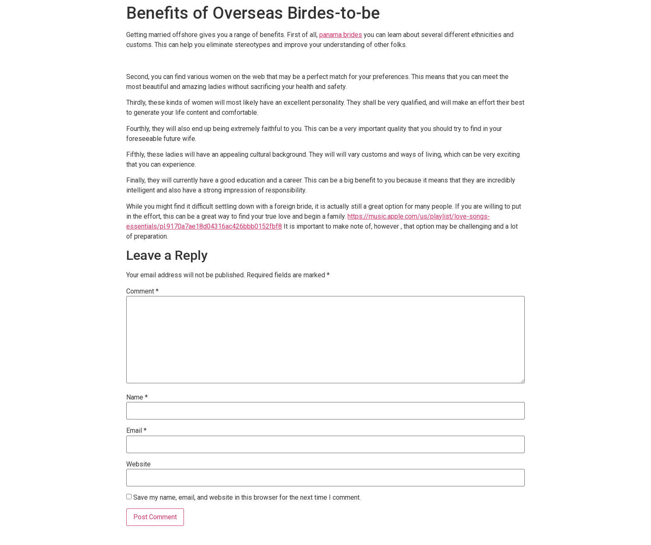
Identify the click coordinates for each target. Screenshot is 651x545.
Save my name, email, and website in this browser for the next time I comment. (247, 497)
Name (137, 397)
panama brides (340, 35)
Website (138, 464)
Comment (142, 291)
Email (136, 430)
